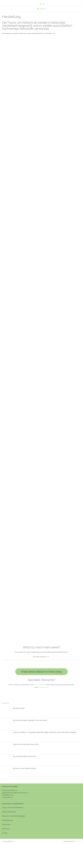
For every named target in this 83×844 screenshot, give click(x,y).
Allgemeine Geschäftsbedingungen (13, 816)
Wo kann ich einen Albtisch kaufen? (24, 768)
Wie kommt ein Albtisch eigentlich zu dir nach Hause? (30, 720)
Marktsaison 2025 (19, 708)
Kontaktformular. (43, 687)
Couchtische (6, 797)
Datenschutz (6, 824)
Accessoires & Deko (8, 790)
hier (48, 657)
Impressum (6, 829)
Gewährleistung (7, 820)
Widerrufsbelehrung (9, 812)
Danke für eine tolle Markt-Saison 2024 (25, 744)
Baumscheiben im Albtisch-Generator (14, 793)
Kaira (15, 841)
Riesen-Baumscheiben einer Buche (24, 756)
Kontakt (4, 833)
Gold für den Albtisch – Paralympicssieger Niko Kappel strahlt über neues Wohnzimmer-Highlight (44, 732)
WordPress (78, 841)
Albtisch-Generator (40, 684)
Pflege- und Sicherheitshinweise (12, 807)
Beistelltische (6, 795)
